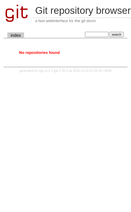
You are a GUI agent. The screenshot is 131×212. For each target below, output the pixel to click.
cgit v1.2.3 (46, 70)
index (16, 35)
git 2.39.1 (61, 70)
